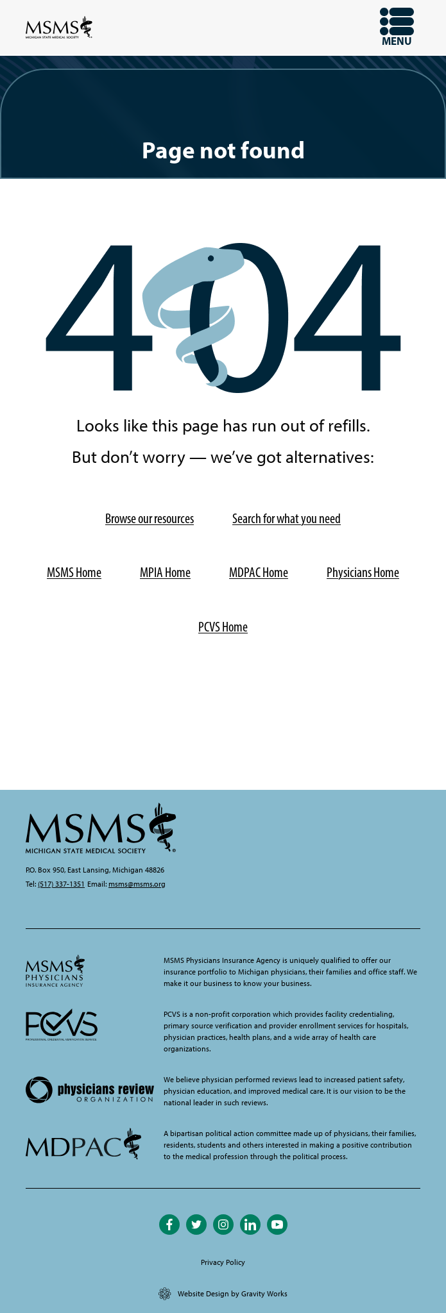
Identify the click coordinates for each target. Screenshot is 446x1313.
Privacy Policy (223, 1262)
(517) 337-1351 (61, 884)
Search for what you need (286, 518)
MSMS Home (74, 572)
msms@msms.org (137, 884)
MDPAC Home (258, 572)
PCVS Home (223, 626)
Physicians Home (363, 572)
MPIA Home (165, 572)
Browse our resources (149, 518)
